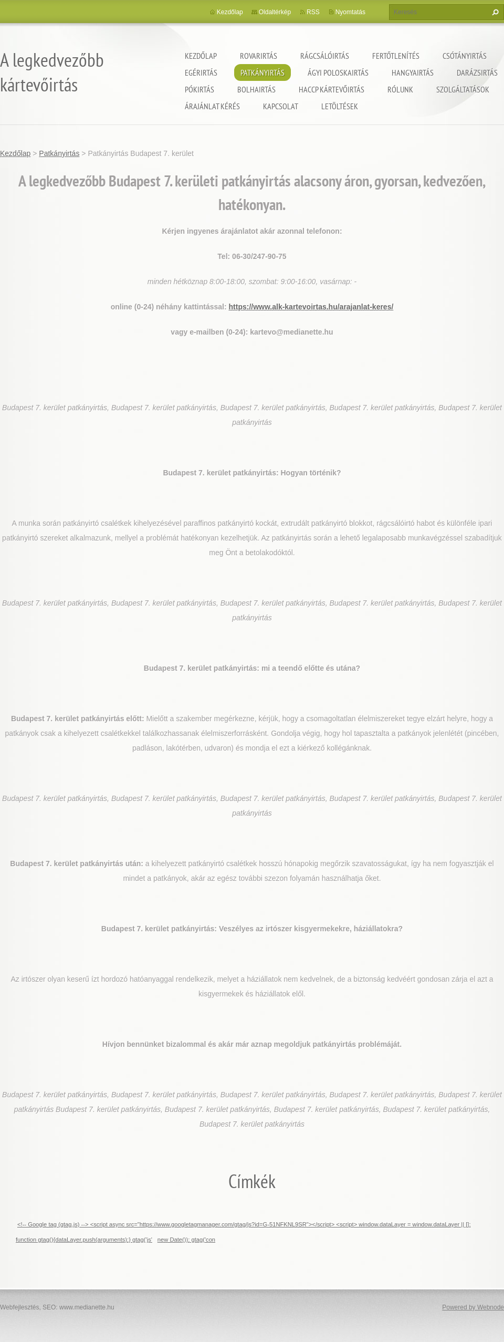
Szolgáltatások (462, 89)
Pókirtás (199, 89)
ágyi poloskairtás (338, 72)
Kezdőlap (201, 55)
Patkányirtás (262, 72)
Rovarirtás (258, 55)
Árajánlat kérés (212, 106)
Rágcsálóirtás (324, 55)
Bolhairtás (256, 89)
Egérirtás (201, 72)
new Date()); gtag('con (186, 1239)
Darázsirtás (477, 72)
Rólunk (400, 89)
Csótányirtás (465, 55)
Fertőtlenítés (395, 55)
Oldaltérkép (275, 12)
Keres (494, 12)
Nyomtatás (350, 12)
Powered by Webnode (473, 1307)
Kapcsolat (280, 106)
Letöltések (339, 106)
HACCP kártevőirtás (331, 89)
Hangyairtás (413, 72)
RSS (313, 12)
